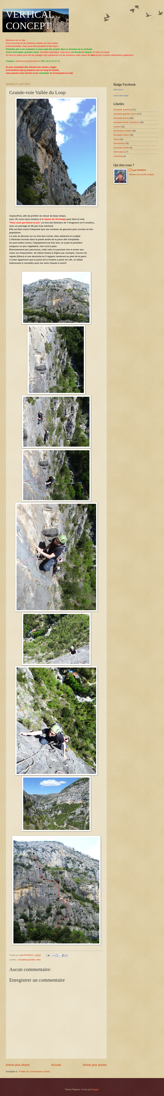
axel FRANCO (139, 170)
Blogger (95, 1089)
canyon (116, 126)
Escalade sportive (121, 109)
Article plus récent (17, 1065)
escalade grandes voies (29, 959)
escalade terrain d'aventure (126, 122)
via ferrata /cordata (122, 130)
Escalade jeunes (121, 118)
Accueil (56, 1065)
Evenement (118, 143)
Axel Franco (118, 90)
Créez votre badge (121, 96)
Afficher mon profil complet (141, 174)
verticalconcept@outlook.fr (27, 61)
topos (116, 139)
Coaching (117, 156)
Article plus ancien (95, 1065)
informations (119, 152)
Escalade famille (121, 147)
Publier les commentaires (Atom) (34, 1071)
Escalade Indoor (121, 135)
